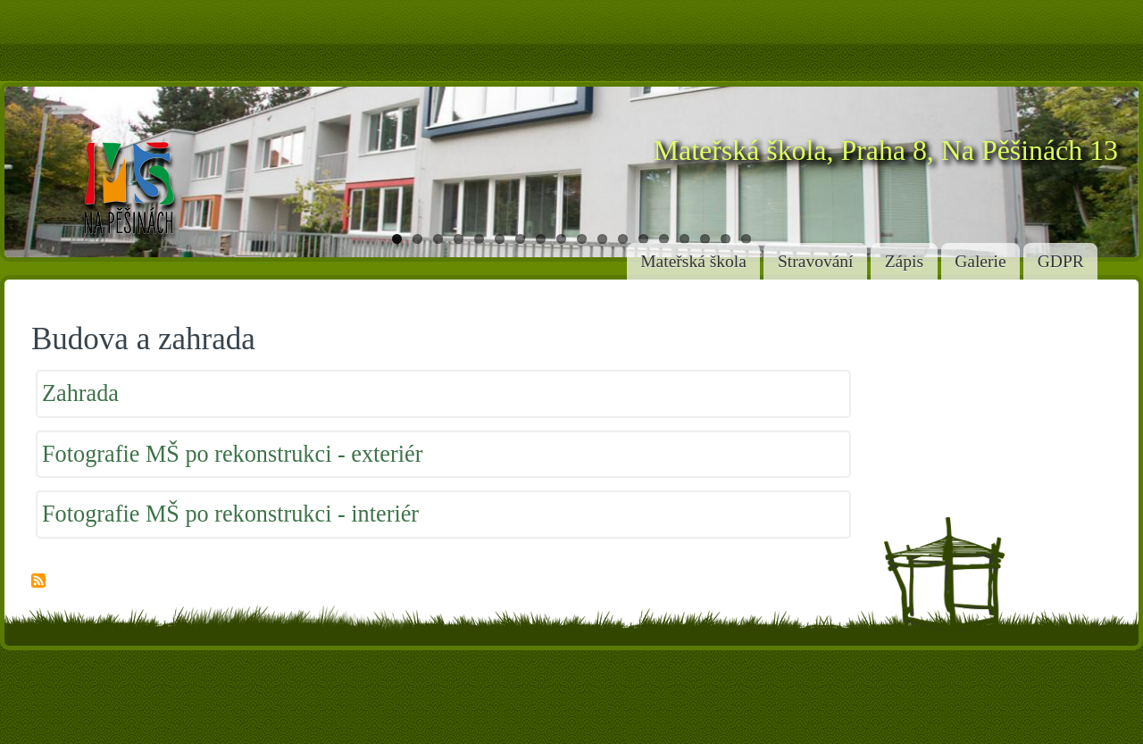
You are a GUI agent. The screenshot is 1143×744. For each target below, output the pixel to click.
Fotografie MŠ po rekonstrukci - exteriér (232, 454)
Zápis (904, 261)
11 (602, 239)
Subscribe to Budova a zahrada (38, 581)
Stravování (815, 261)
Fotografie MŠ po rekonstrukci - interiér (230, 514)
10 (582, 239)
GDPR (1061, 261)
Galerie (980, 261)
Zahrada (80, 393)
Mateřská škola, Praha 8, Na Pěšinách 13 (886, 150)
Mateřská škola (693, 261)
